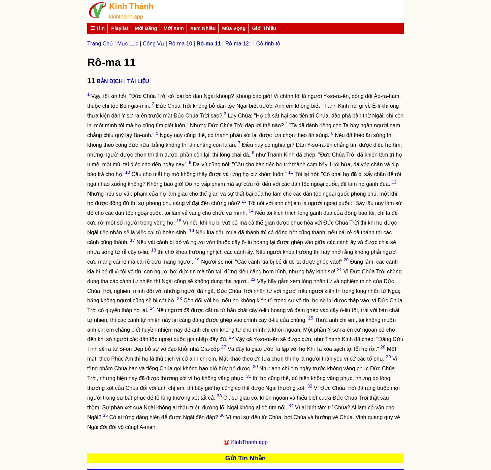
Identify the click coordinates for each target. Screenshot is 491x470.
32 (309, 386)
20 (346, 259)
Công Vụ (153, 43)
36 (222, 415)
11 (290, 172)
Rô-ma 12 (237, 43)
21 (339, 269)
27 (223, 346)
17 (132, 240)
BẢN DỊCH (110, 81)
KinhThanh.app (249, 442)
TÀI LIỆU (138, 81)
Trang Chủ (100, 43)
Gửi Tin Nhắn (245, 458)
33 (219, 395)
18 (153, 250)
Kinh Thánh (131, 6)
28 (383, 346)
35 (105, 415)
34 (291, 405)
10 (127, 172)
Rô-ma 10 (180, 43)
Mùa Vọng (234, 28)
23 (179, 298)
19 (197, 259)
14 (251, 210)
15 (179, 220)
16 (191, 230)
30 (255, 366)
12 (394, 181)
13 (244, 201)
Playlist (119, 28)
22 (253, 279)
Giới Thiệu (264, 28)
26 (231, 337)
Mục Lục (127, 43)
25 (310, 318)
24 (152, 308)
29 (388, 356)
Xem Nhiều (203, 28)
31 (248, 376)
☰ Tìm (97, 28)
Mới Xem (173, 28)
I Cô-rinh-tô (266, 43)
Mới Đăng (146, 28)
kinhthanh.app (126, 17)
